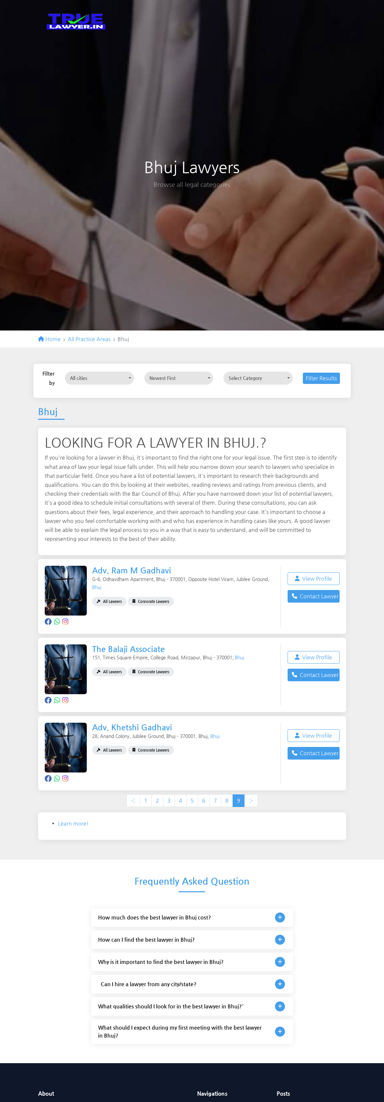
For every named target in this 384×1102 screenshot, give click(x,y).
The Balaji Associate (128, 649)
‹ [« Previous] (133, 800)
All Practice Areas (89, 339)
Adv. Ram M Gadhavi (131, 570)
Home (49, 339)
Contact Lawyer (315, 596)
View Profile (313, 578)
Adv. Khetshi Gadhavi (132, 727)
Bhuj (96, 587)
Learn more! (73, 823)
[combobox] (99, 378)
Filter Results (321, 378)
